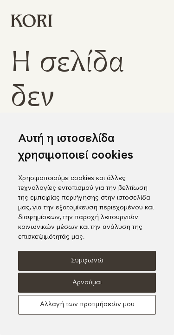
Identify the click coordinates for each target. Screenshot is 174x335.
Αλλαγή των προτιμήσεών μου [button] (87, 304)
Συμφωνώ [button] (87, 260)
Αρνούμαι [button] (87, 282)
